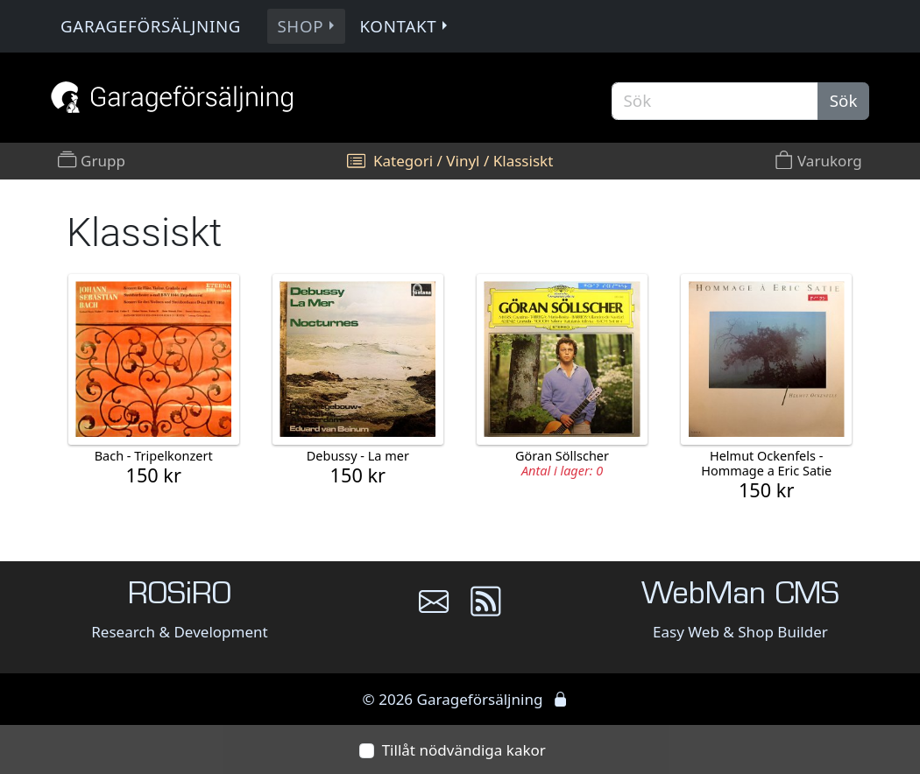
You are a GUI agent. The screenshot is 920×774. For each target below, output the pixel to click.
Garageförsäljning (150, 26)
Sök (844, 100)
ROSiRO (179, 595)
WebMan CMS (740, 595)
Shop (307, 26)
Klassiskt (523, 161)
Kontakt (405, 26)
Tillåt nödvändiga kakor (464, 750)
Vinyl (462, 161)
